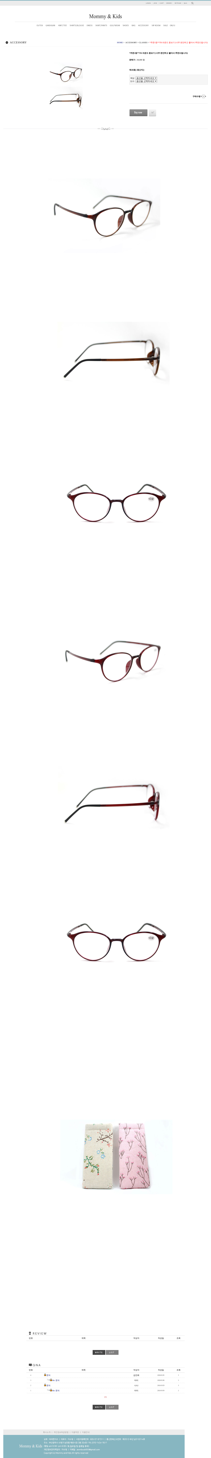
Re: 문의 (56, 1380)
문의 (48, 1375)
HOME (120, 42)
